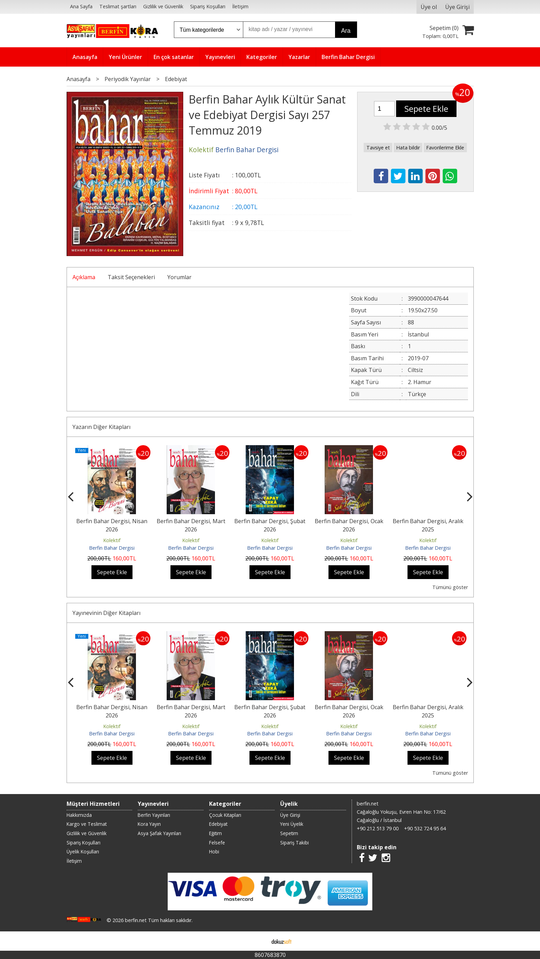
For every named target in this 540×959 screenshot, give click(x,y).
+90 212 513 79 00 (378, 828)
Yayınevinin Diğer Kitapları (106, 613)
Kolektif (111, 540)
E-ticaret (259, 941)
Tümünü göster (450, 587)
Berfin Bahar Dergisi (112, 548)
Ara (346, 30)
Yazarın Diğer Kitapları (101, 427)
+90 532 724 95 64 (425, 828)
